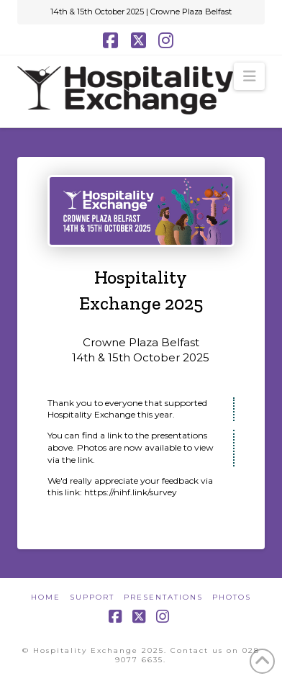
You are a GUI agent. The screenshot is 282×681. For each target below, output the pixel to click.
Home (45, 597)
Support (92, 597)
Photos (231, 597)
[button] (249, 76)
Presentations (163, 597)
